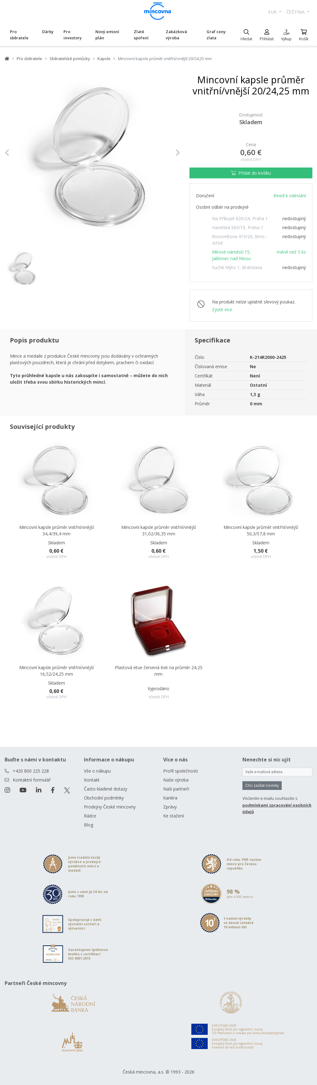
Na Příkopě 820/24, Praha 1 (240, 218)
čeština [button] (296, 12)
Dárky (48, 31)
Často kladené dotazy (105, 789)
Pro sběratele (19, 35)
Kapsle (104, 58)
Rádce (90, 816)
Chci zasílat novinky (262, 785)
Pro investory (72, 35)
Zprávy (170, 807)
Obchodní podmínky (104, 798)
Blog (88, 825)
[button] (18, 152)
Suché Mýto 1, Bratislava (237, 267)
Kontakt (92, 780)
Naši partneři (176, 789)
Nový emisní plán (107, 35)
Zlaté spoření (141, 35)
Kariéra (170, 798)
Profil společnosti (180, 771)
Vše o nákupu (97, 771)
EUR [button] (273, 12)
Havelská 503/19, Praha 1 (237, 227)
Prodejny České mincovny (110, 807)
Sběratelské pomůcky (70, 58)
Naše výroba (176, 780)
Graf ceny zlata (216, 35)
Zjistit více (222, 309)
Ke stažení (173, 816)
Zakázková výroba (176, 35)
